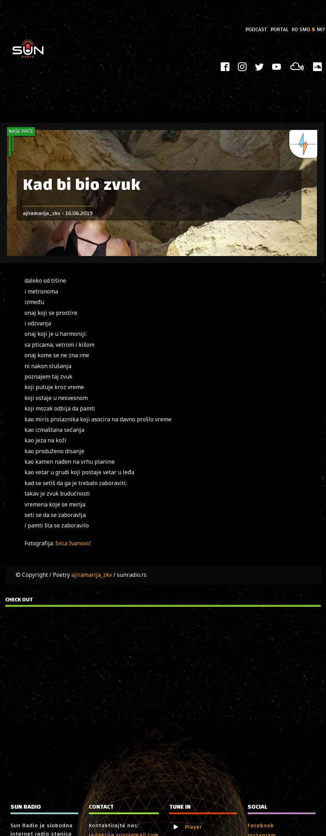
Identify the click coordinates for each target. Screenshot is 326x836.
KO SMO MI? (308, 29)
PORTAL (279, 29)
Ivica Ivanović (73, 543)
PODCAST (256, 29)
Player (193, 827)
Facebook (261, 825)
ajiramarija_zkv (91, 575)
